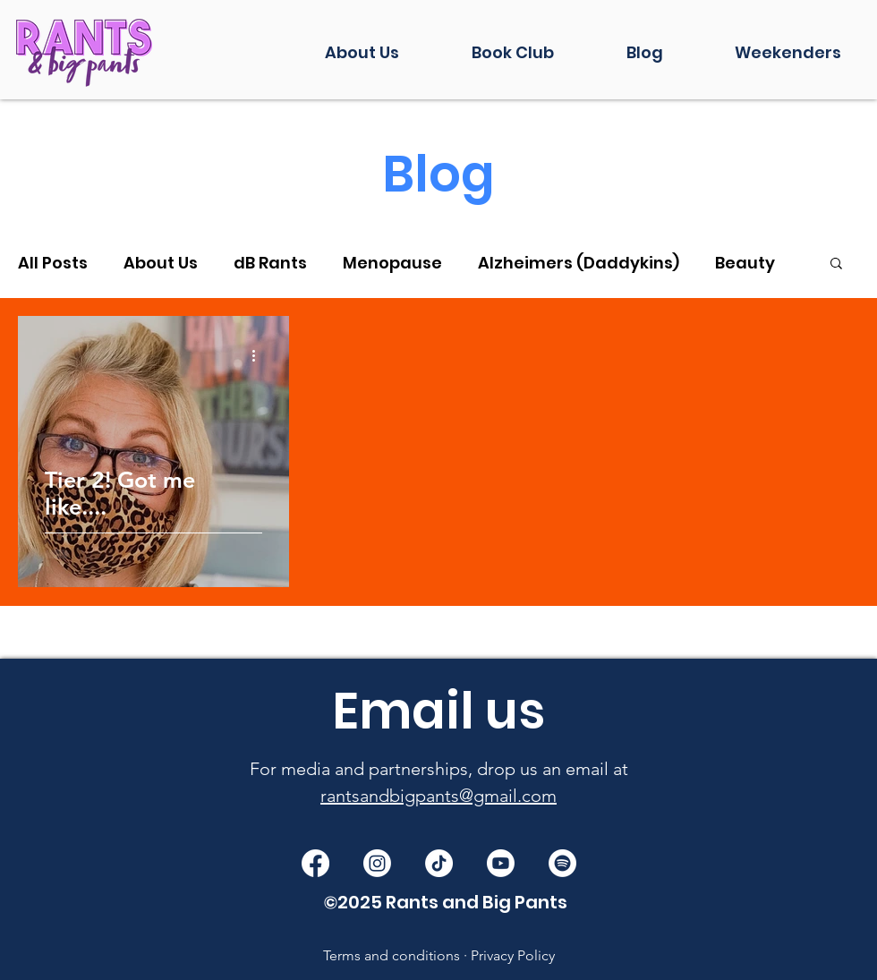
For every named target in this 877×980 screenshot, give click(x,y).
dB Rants (270, 262)
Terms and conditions (391, 955)
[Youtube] (501, 863)
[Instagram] (377, 863)
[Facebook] (315, 863)
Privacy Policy (513, 955)
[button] (836, 264)
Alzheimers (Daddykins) (578, 262)
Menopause (392, 262)
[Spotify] (562, 863)
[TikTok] (439, 863)
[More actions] (259, 355)
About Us (160, 262)
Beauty (745, 262)
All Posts (53, 262)
